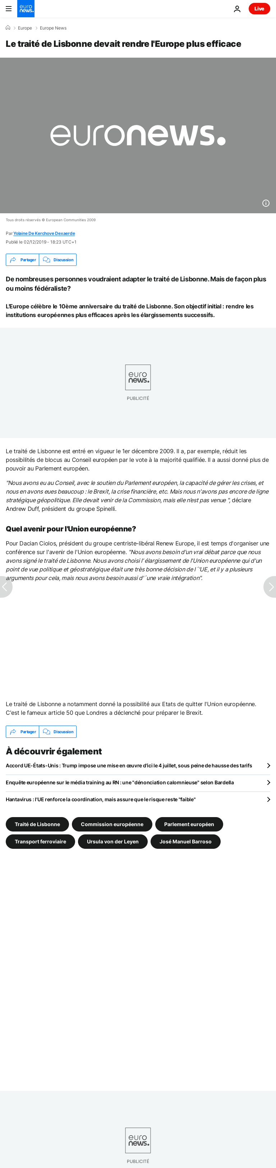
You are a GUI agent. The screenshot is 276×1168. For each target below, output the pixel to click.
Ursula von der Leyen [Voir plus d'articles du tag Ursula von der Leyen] (113, 841)
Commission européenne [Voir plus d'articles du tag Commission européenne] (112, 824)
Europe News (53, 28)
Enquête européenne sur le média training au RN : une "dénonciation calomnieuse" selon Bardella (120, 782)
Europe (25, 28)
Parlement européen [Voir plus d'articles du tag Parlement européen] (189, 824)
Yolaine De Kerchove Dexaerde (44, 233)
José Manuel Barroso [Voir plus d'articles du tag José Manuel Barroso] (186, 841)
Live (259, 8)
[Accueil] (8, 27)
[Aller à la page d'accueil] (25, 8)
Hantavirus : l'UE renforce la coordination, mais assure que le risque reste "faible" (101, 799)
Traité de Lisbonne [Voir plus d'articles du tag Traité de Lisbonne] (37, 824)
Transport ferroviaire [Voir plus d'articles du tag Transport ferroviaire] (40, 841)
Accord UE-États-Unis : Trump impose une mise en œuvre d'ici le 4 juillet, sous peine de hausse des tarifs (129, 765)
